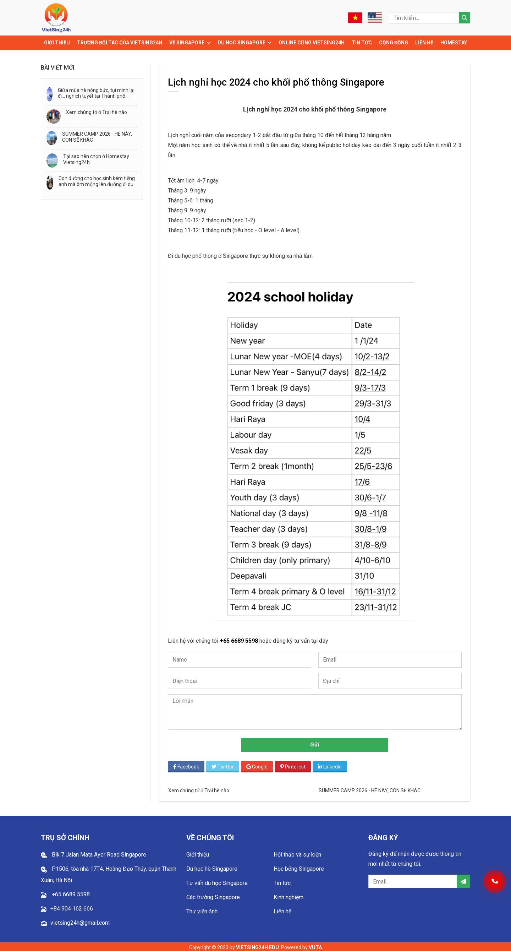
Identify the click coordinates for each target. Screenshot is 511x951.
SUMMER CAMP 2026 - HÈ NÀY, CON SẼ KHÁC (97, 137)
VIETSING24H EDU (257, 946)
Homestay (453, 42)
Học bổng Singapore (299, 867)
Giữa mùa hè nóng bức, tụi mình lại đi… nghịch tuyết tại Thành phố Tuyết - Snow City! (96, 93)
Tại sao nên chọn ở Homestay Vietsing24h (96, 159)
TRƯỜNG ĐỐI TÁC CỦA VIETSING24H (119, 42)
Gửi (315, 742)
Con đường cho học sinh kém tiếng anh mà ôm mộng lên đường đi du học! (97, 181)
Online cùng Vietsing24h (312, 42)
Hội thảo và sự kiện (297, 852)
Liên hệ (424, 42)
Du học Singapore (241, 42)
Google (258, 764)
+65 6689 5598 (241, 639)
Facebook (188, 764)
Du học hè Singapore (211, 867)
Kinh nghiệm (288, 895)
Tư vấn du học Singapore (217, 881)
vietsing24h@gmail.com (80, 921)
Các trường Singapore (213, 895)
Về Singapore (186, 42)
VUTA (315, 946)
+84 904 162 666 (71, 906)
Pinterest (294, 764)
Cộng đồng (393, 42)
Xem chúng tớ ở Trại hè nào (96, 112)
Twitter (224, 764)
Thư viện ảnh (202, 909)
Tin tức (362, 42)
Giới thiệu (57, 42)
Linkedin (332, 764)
